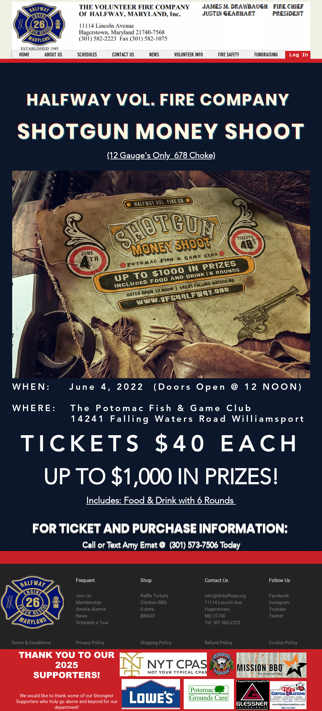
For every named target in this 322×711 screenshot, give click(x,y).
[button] (189, 55)
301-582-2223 (226, 622)
